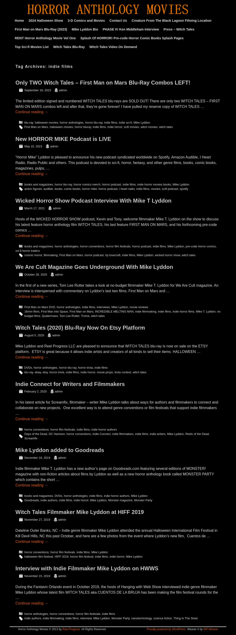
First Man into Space (54, 311)
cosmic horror (33, 255)
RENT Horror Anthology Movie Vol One (45, 38)
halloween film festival (38, 556)
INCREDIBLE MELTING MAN (114, 311)
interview (86, 618)
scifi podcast (170, 189)
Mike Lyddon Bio (85, 29)
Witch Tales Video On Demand (113, 47)
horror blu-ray (94, 122)
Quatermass (50, 316)
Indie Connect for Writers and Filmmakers (70, 384)
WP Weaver (211, 629)
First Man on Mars (36, 127)
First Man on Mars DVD (39, 307)
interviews (103, 307)
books (58, 189)
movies (155, 189)
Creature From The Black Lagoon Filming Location (171, 20)
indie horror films (183, 311)
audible (48, 189)
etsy (45, 372)
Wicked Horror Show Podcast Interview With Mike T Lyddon (93, 200)
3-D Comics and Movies (86, 20)
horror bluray (83, 127)
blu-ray (28, 122)
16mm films (31, 311)
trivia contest (123, 372)
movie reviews (139, 307)
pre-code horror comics (201, 246)
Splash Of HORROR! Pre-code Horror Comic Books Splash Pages (132, 38)
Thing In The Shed (185, 618)
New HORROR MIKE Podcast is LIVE (63, 139)
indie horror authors (104, 429)
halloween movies (46, 122)
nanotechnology (141, 618)
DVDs (28, 367)
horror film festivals (118, 246)
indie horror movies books (154, 184)
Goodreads (31, 500)
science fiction (162, 618)
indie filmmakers (122, 434)
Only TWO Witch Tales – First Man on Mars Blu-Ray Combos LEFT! (102, 82)
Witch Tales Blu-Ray (69, 47)
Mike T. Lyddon (205, 311)
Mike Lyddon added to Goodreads (59, 450)
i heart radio (127, 189)
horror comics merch (87, 184)
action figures (33, 189)
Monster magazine (120, 500)
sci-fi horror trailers (27, 250)
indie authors (49, 500)
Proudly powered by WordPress (166, 629)
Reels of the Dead (197, 434)
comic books (72, 189)
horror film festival (81, 556)
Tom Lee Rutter (69, 316)
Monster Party (143, 500)
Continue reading (31, 112)
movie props (105, 372)
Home (19, 20)
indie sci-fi (125, 122)
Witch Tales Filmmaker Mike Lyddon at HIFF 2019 (79, 512)
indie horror (114, 127)
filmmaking (51, 255)
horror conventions (92, 246)
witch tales (166, 127)
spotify (184, 189)
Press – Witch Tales (179, 29)
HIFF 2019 (61, 556)
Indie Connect (101, 434)
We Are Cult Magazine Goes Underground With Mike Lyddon (94, 267)
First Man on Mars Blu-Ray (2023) (41, 29)
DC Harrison (57, 434)
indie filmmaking (145, 311)
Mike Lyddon (141, 122)
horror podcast (111, 184)
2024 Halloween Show (46, 20)
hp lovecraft (113, 255)
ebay (38, 372)
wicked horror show (167, 255)
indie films (110, 122)
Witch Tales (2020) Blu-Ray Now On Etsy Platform (80, 328)
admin (63, 90)
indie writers (157, 434)
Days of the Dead (35, 434)
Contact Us (118, 20)
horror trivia (85, 367)
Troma (85, 316)
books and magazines (38, 184)
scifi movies (131, 127)
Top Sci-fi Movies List (32, 47)
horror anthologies (71, 122)
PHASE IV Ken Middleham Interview (131, 29)
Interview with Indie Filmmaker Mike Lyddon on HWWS (86, 568)
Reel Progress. (71, 629)
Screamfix (31, 438)
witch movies (149, 127)
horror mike (89, 189)
